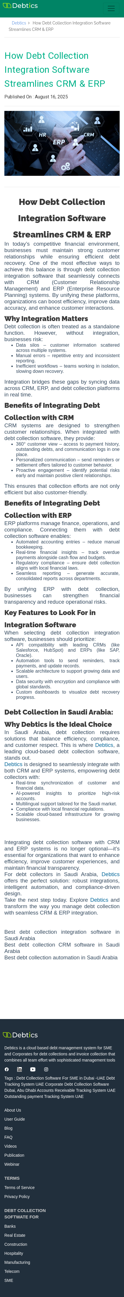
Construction (15, 1244)
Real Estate (14, 1235)
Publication (14, 1155)
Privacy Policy (17, 1196)
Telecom (11, 1271)
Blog (8, 1128)
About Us (12, 1110)
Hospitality (13, 1253)
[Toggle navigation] (111, 8)
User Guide (14, 1119)
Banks (10, 1226)
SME (8, 1280)
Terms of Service (19, 1187)
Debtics (19, 23)
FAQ (8, 1137)
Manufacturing (17, 1262)
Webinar (11, 1164)
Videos (10, 1146)
